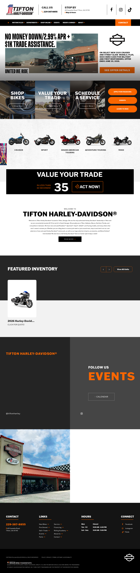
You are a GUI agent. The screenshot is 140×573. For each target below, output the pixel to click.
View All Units (123, 269)
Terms (54, 557)
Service (57, 524)
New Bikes (43, 524)
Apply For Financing (122, 92)
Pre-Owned (43, 527)
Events (57, 22)
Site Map (59, 557)
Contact (123, 22)
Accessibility (67, 557)
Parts (41, 537)
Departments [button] (31, 22)
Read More (69, 239)
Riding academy (60, 531)
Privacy (49, 557)
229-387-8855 (16, 524)
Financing (57, 527)
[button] (64, 57)
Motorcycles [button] (17, 22)
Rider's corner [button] (69, 22)
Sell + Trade (43, 531)
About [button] (80, 22)
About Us (57, 534)
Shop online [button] (46, 22)
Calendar (101, 396)
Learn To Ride (123, 109)
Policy (44, 557)
